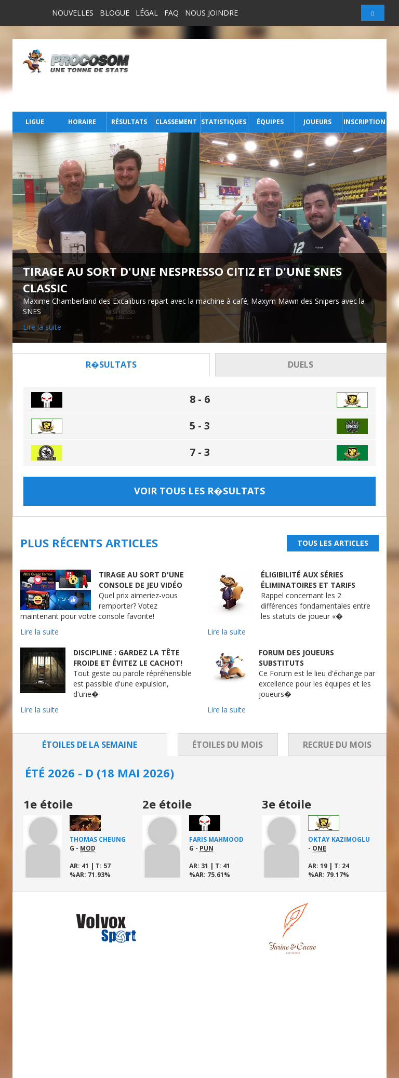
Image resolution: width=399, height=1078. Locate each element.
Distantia (190, 1069)
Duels (300, 364)
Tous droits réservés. (101, 1069)
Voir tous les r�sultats (199, 490)
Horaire (82, 121)
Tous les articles (332, 543)
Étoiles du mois (227, 744)
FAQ (171, 13)
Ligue (34, 121)
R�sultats (111, 364)
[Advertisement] (261, 75)
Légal (147, 13)
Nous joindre (211, 13)
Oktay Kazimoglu (339, 839)
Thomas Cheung (98, 839)
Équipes (270, 121)
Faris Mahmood (216, 839)
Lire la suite (42, 327)
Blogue (114, 13)
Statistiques (223, 121)
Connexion (313, 1024)
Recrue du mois (337, 744)
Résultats (129, 121)
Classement (176, 121)
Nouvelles (73, 13)
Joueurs (317, 121)
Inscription (364, 121)
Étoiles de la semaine (89, 744)
